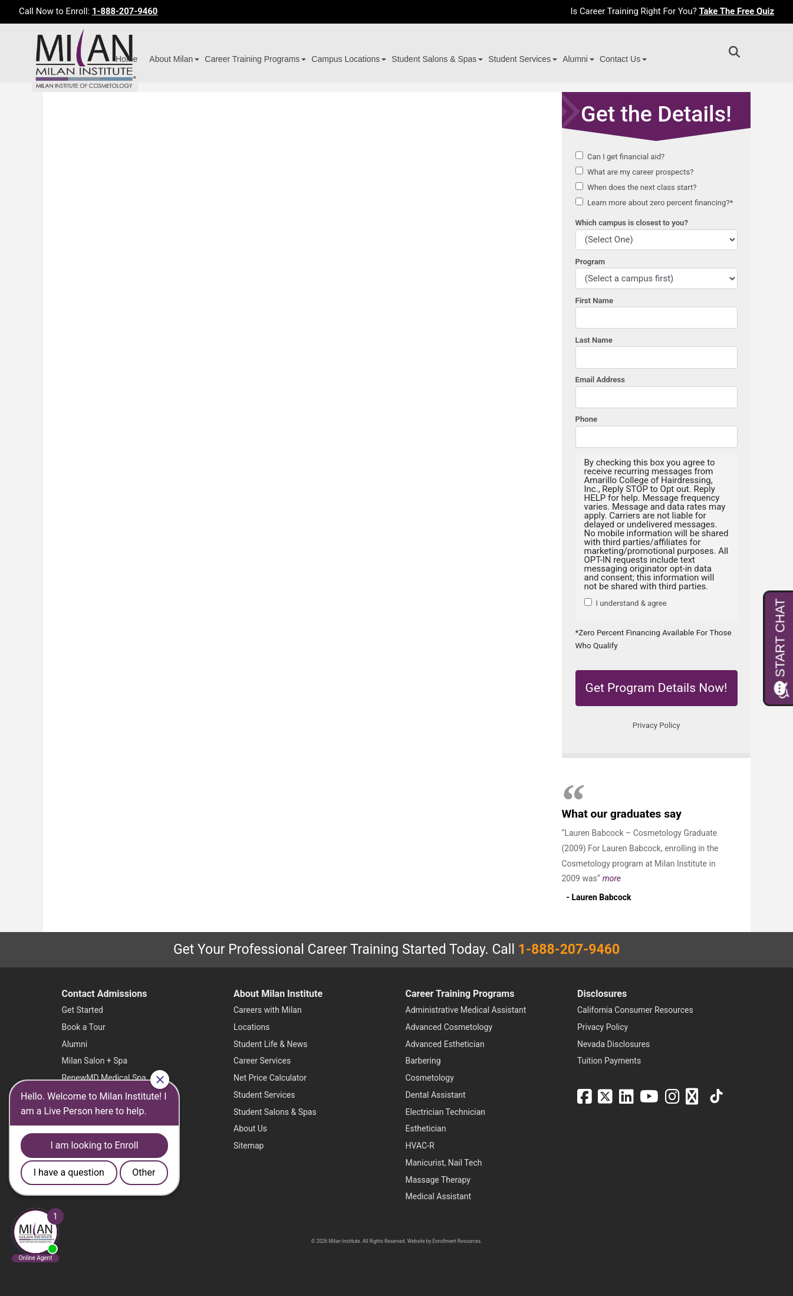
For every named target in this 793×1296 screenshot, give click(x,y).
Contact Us (620, 59)
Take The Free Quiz (736, 11)
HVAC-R (420, 1145)
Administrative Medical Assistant (466, 1010)
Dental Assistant (436, 1095)
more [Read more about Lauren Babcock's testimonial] (612, 878)
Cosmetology (430, 1077)
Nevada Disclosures (613, 1044)
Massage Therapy (438, 1180)
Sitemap (248, 1145)
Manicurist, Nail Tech (444, 1162)
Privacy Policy (602, 1027)
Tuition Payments (609, 1060)
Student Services (519, 59)
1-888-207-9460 (124, 11)
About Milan (171, 59)
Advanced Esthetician (445, 1044)
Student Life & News (270, 1044)
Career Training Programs (252, 59)
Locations (251, 1027)
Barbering (423, 1060)
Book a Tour (84, 1027)
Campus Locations (345, 59)
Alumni (575, 59)
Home (126, 59)
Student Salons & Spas (433, 59)
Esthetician (426, 1128)
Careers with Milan (267, 1010)
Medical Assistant (439, 1196)
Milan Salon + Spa (95, 1060)
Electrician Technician (445, 1112)
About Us (250, 1128)
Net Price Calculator (270, 1077)
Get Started (83, 1010)
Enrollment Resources (457, 1241)
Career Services (262, 1060)
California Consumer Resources (635, 1010)
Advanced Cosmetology (449, 1027)
